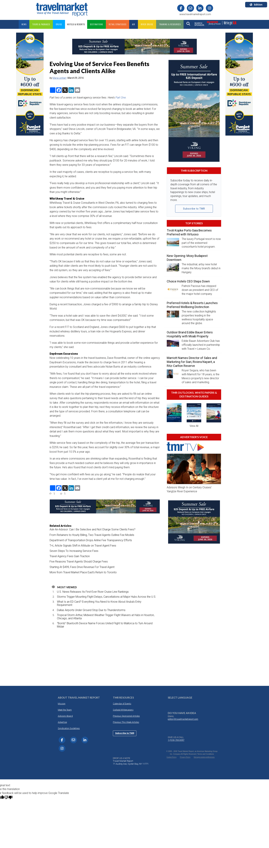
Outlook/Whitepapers (123, 709)
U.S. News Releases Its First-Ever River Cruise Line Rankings (93, 591)
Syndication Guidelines (69, 728)
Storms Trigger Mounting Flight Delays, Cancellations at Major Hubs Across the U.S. (106, 596)
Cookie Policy (172, 757)
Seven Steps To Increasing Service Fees (74, 550)
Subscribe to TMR (194, 208)
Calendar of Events (122, 703)
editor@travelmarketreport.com (183, 719)
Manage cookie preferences (204, 757)
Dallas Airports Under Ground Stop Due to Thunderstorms (91, 610)
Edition (256, 4)
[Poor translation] (8, 797)
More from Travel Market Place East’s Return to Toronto (83, 572)
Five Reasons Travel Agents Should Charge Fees (79, 561)
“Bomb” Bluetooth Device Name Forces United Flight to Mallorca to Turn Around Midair (105, 625)
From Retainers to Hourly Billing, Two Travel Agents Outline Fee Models (92, 534)
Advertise (62, 722)
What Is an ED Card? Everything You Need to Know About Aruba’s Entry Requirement (99, 603)
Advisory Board (65, 716)
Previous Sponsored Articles (126, 716)
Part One (120, 97)
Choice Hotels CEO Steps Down (188, 281)
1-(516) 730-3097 (176, 740)
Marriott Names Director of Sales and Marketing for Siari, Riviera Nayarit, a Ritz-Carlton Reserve (192, 361)
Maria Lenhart (59, 77)
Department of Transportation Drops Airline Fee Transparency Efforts (91, 540)
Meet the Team (65, 709)
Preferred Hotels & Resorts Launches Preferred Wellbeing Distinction (192, 305)
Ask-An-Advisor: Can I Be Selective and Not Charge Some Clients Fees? (92, 529)
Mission (61, 703)
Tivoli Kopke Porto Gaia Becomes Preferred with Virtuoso (189, 232)
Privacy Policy (185, 757)
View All (194, 425)
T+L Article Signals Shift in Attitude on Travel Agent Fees (83, 545)
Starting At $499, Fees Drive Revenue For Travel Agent (82, 566)
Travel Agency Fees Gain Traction (70, 556)
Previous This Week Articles (126, 722)
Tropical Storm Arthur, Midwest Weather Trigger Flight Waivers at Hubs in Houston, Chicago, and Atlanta (105, 616)
